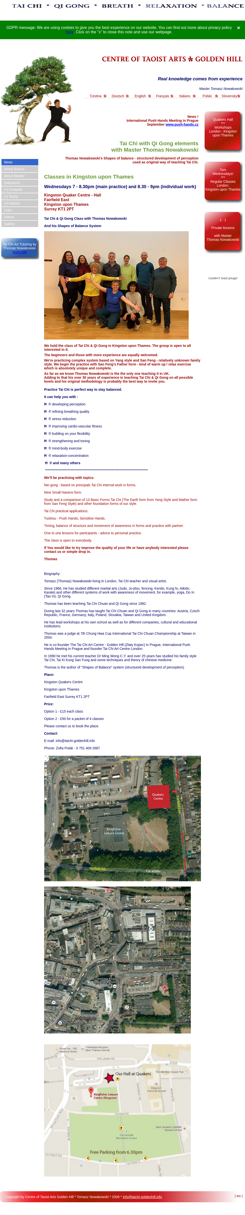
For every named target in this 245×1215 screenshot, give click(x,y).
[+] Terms (11, 196)
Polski (207, 96)
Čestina (95, 96)
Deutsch (118, 96)
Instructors (12, 183)
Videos (9, 217)
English (140, 96)
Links (8, 210)
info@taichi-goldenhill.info (142, 1197)
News (8, 162)
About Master (14, 176)
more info (19, 252)
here (70, 32)
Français (162, 96)
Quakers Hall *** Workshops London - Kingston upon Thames (223, 127)
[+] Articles (12, 203)
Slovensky (229, 96)
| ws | (239, 1196)
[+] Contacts (13, 190)
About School (14, 169)
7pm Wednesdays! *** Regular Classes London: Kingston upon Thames (223, 179)
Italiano (184, 96)
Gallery (9, 224)
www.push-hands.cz (182, 124)
